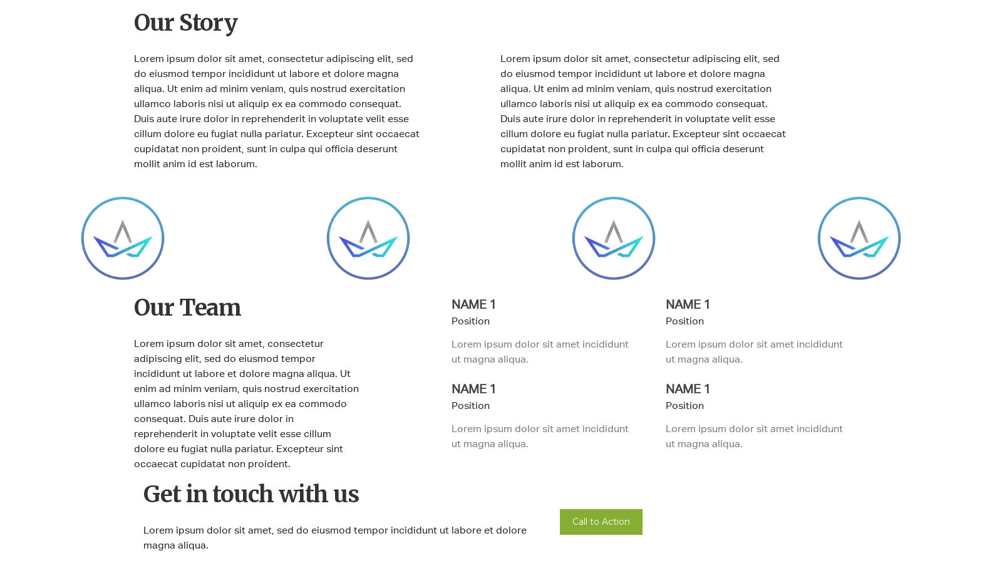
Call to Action (601, 521)
